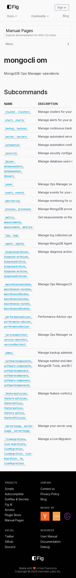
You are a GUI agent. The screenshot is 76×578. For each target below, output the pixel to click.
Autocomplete (14, 494)
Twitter (9, 536)
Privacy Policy (50, 494)
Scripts (9, 488)
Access (10, 509)
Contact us (48, 488)
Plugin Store (13, 515)
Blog (66, 16)
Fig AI (8, 504)
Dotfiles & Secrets (17, 499)
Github (9, 541)
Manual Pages (14, 520)
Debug (45, 547)
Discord (10, 547)
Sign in (61, 7)
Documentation (51, 541)
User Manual (49, 536)
